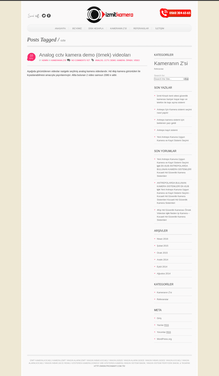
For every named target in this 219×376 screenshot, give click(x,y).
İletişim (159, 28)
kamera (121, 60)
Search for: (159, 75)
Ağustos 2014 (164, 273)
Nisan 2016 (162, 239)
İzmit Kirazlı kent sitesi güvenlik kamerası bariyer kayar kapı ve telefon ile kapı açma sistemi (172, 99)
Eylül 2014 (162, 266)
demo (113, 60)
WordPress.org (164, 339)
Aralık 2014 (162, 259)
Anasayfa (60, 28)
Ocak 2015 (162, 252)
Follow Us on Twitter (44, 16)
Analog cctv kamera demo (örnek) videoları (85, 55)
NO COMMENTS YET (80, 60)
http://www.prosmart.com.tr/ (109, 366)
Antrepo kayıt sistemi (167, 130)
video (137, 60)
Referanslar (141, 28)
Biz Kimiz (77, 28)
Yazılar (163, 325)
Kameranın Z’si (118, 28)
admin (45, 60)
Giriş (159, 318)
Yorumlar (164, 332)
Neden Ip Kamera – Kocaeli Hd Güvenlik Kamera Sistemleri (173, 216)
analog (99, 60)
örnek (129, 60)
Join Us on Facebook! (49, 16)
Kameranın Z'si (58, 60)
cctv (106, 60)
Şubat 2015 (162, 245)
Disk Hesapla (96, 28)
